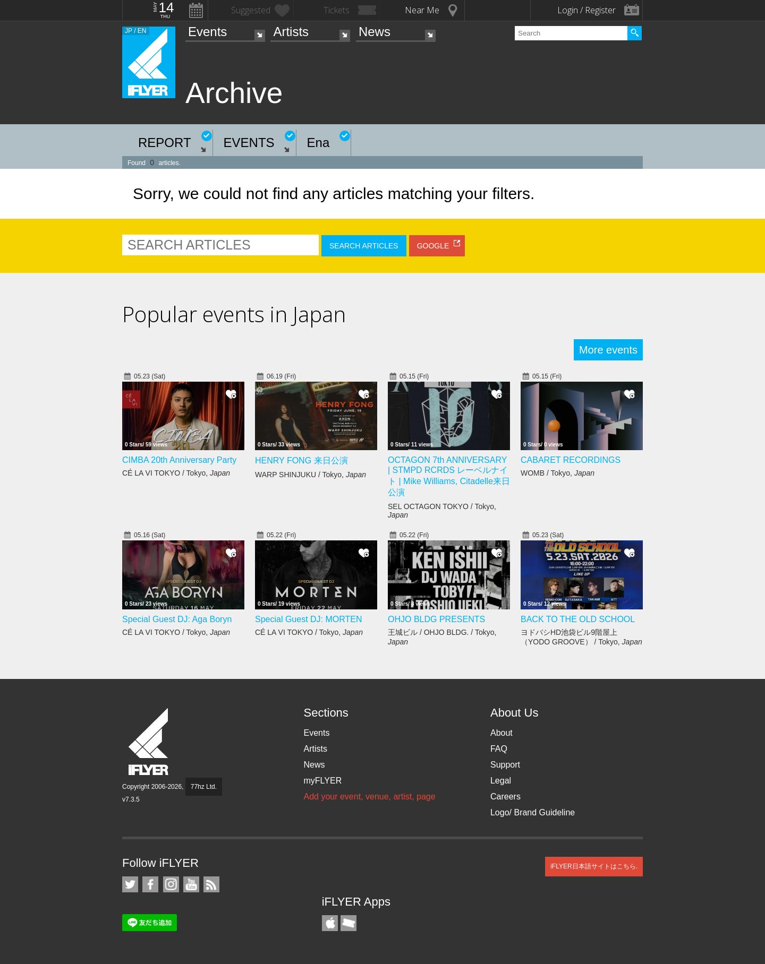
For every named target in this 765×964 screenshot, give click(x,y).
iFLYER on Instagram (171, 884)
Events (207, 31)
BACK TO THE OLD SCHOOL (578, 619)
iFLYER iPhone (330, 923)
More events (608, 350)
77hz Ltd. (204, 786)
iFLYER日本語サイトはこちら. (594, 866)
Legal (500, 780)
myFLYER (322, 780)
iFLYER (149, 742)
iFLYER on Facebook (150, 884)
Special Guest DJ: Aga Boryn (177, 619)
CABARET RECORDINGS (570, 459)
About (501, 732)
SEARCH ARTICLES (363, 246)
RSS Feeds (211, 884)
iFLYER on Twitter (130, 884)
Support (505, 764)
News (374, 31)
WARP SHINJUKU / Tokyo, (310, 474)
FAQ (498, 748)
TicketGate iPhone (348, 923)
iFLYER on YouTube (191, 884)
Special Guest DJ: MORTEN (308, 619)
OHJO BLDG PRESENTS (436, 619)
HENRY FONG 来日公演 (301, 460)
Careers (505, 796)
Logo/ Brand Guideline (532, 812)
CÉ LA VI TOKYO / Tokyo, (176, 473)
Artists (291, 31)
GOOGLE (433, 246)
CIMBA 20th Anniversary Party (179, 459)
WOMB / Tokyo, (557, 473)
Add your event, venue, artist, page (369, 796)
